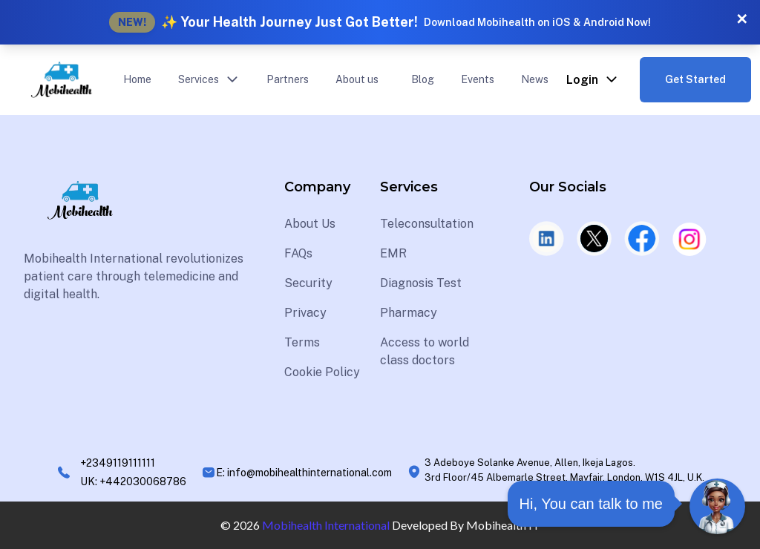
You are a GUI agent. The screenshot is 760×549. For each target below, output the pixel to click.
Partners (287, 79)
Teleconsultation (427, 224)
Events (477, 79)
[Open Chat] (717, 506)
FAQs (298, 253)
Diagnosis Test (421, 283)
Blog (422, 79)
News (534, 79)
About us (357, 79)
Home (137, 79)
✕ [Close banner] (742, 19)
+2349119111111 (117, 463)
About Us (309, 224)
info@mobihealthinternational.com (309, 473)
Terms (302, 342)
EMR (393, 253)
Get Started (695, 79)
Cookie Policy (322, 372)
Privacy (305, 313)
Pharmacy (408, 313)
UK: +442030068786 (133, 481)
